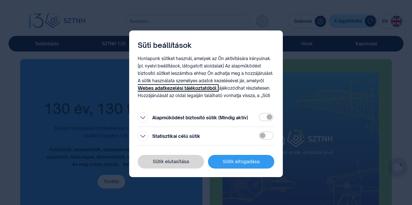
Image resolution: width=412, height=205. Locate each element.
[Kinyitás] (143, 117)
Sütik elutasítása (171, 161)
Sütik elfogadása (241, 161)
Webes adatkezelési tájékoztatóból (178, 88)
